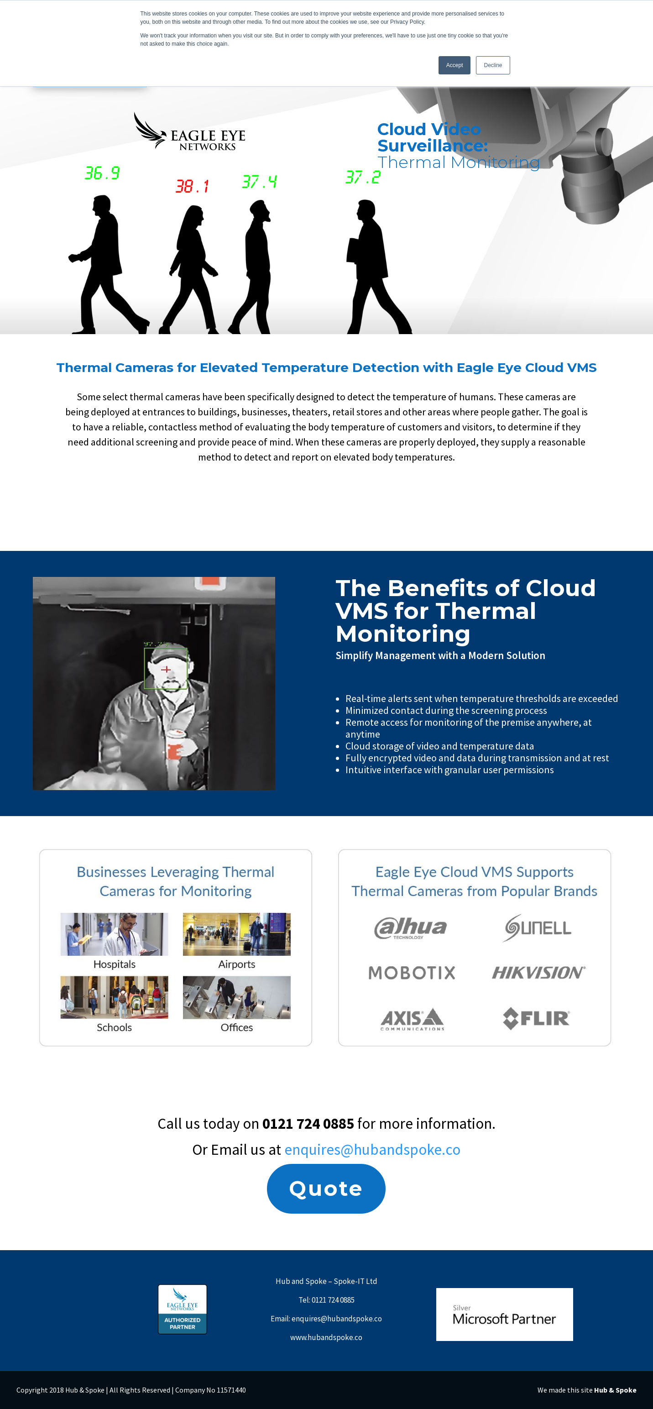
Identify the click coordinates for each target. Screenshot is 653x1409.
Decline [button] (493, 65)
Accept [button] (454, 65)
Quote (326, 1188)
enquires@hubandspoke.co (372, 1149)
